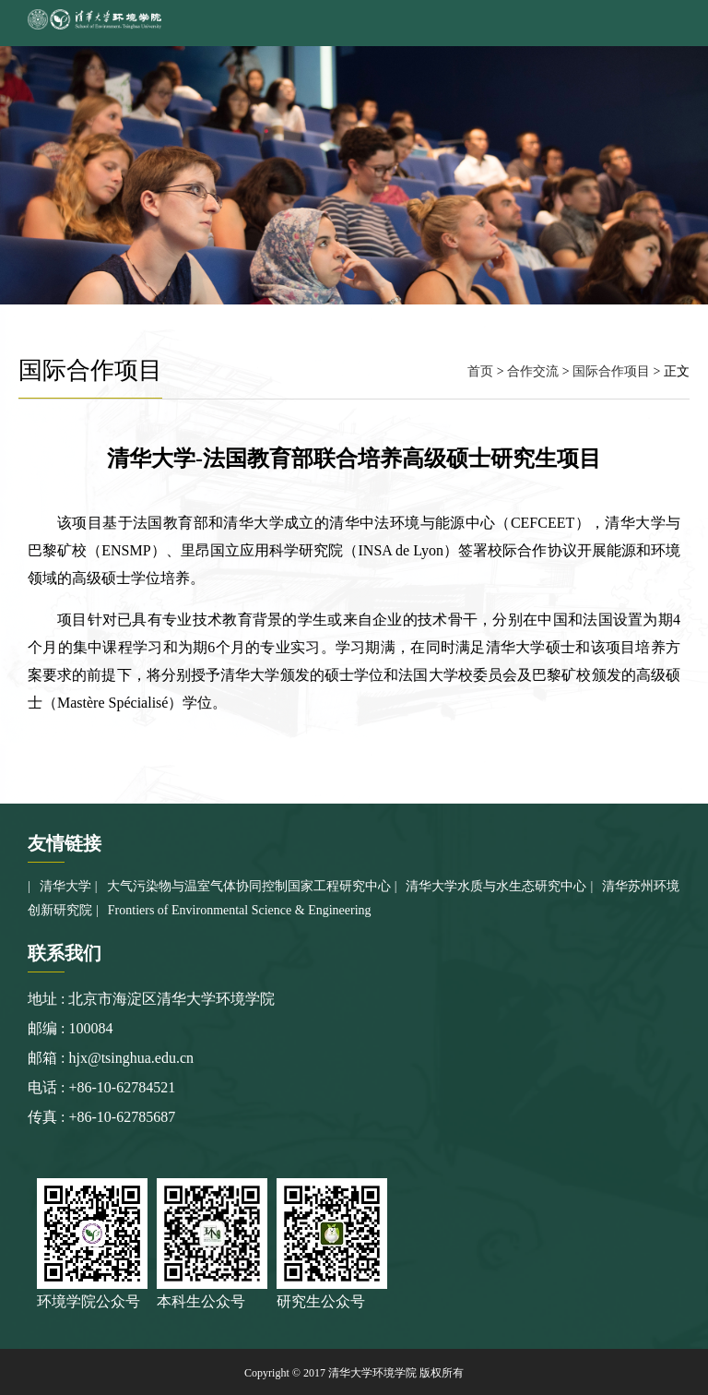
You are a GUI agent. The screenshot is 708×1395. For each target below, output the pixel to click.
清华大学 (65, 886)
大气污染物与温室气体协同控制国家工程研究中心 (249, 886)
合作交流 (533, 371)
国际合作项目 (611, 371)
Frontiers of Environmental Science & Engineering (240, 910)
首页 (480, 371)
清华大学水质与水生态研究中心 (496, 886)
